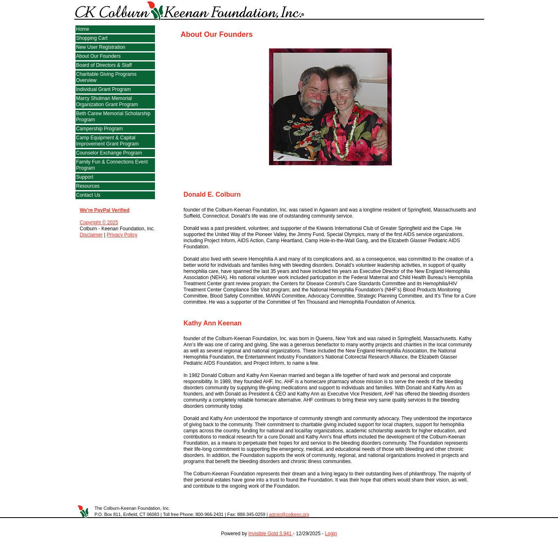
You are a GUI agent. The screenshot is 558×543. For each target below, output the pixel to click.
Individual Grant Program (103, 89)
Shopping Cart (92, 38)
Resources (88, 186)
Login (331, 533)
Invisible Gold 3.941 (270, 533)
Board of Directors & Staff (104, 65)
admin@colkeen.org (289, 514)
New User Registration (100, 47)
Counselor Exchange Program (109, 153)
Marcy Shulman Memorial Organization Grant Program (107, 101)
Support (84, 177)
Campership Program (99, 129)
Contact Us (88, 195)
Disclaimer (91, 235)
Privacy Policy (122, 235)
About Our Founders (98, 56)
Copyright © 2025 (99, 222)
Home (82, 29)
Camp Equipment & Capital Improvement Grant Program (107, 141)
